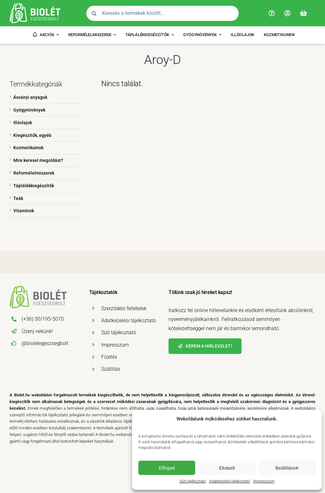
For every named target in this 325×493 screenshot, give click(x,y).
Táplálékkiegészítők (33, 185)
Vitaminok (23, 210)
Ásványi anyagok (30, 97)
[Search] (94, 13)
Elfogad (167, 468)
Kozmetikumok (28, 147)
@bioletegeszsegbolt (45, 343)
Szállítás (110, 369)
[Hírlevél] (205, 346)
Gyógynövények (29, 109)
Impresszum (264, 481)
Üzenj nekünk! (37, 331)
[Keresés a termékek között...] (162, 13)
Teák (18, 198)
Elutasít (227, 468)
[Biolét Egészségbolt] (35, 6)
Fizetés (109, 357)
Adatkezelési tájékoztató (229, 481)
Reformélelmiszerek (33, 173)
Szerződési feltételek (124, 308)
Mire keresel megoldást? (38, 160)
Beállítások (287, 468)
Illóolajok (22, 122)
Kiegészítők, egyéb (32, 135)
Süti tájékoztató (193, 481)
